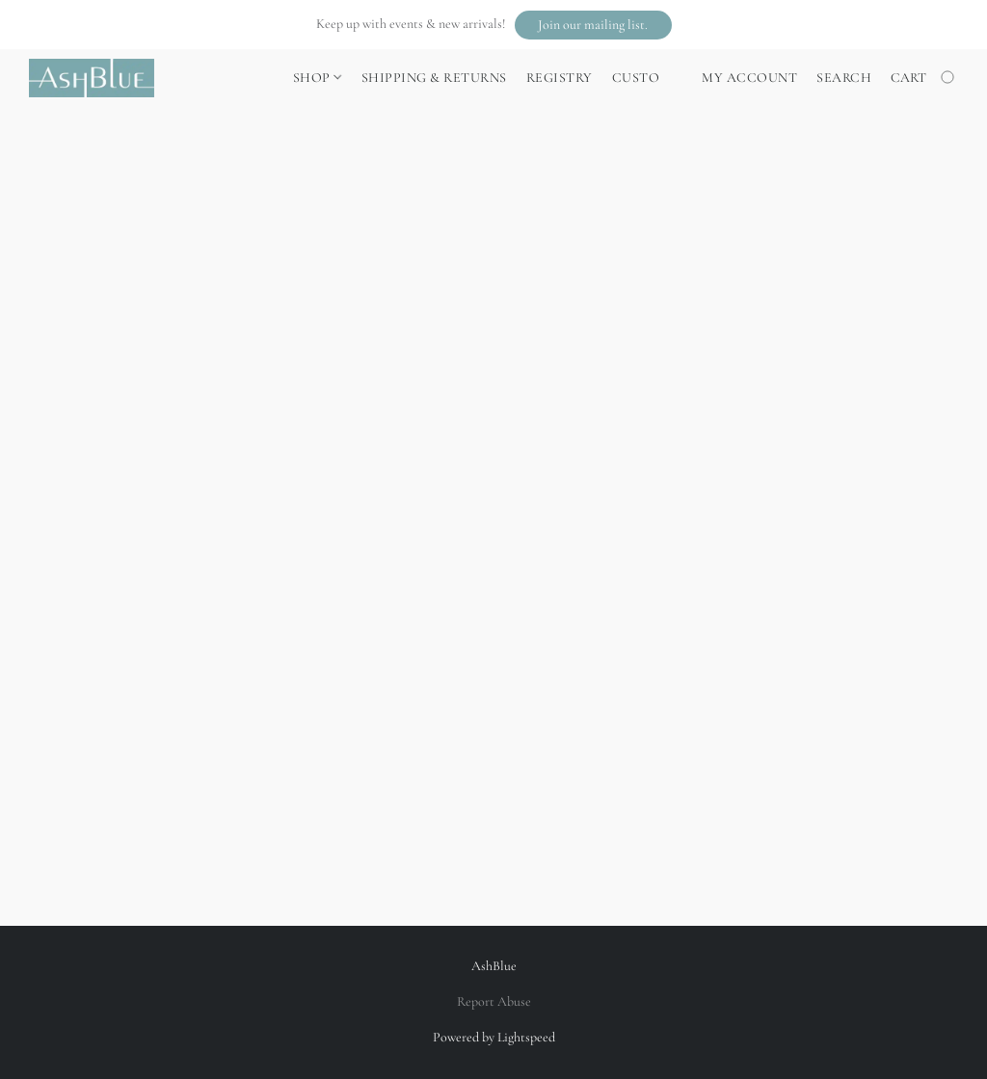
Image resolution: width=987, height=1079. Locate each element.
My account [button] (749, 77)
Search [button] (843, 77)
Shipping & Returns (434, 77)
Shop (317, 77)
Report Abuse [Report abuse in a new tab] (494, 1001)
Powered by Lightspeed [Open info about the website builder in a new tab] (494, 1037)
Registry (559, 77)
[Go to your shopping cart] (924, 78)
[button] (593, 25)
